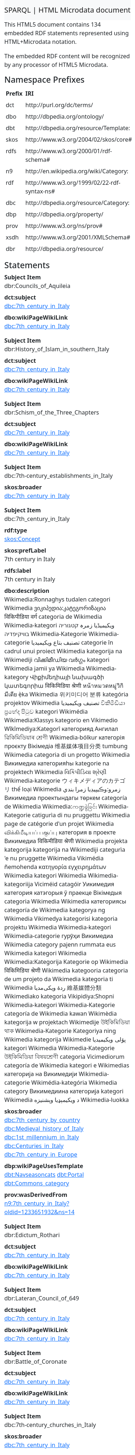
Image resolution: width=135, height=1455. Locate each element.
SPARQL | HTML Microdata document (67, 10)
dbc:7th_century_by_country (42, 1120)
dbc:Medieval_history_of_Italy (44, 1129)
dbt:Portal (70, 1175)
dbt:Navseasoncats (29, 1175)
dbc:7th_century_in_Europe (40, 1154)
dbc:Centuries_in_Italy (33, 1146)
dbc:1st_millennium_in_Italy (41, 1137)
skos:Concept (22, 539)
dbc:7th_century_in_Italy (36, 306)
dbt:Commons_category (36, 1183)
